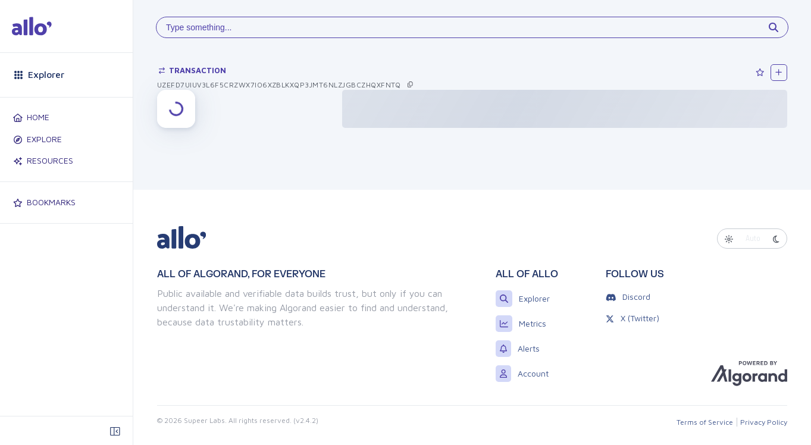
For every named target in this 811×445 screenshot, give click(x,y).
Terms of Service (705, 422)
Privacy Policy (763, 422)
